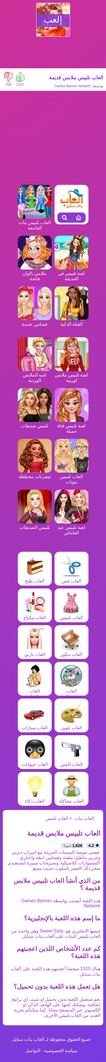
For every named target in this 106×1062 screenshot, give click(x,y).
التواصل (32, 1050)
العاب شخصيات (71, 691)
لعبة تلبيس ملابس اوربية (71, 375)
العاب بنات (84, 818)
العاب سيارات (34, 725)
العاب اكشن (71, 762)
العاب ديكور (71, 652)
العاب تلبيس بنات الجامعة (35, 222)
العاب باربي (34, 652)
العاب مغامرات (34, 691)
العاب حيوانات (34, 762)
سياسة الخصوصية (60, 1050)
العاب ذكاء (34, 798)
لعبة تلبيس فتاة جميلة (71, 425)
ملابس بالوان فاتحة (35, 273)
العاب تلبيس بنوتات (71, 476)
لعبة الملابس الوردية (35, 375)
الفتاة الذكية (71, 321)
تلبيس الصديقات (35, 525)
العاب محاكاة (71, 798)
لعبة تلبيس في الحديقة (71, 273)
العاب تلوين (71, 725)
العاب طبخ (34, 578)
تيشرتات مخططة (35, 474)
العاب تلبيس (71, 615)
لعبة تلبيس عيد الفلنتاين (71, 527)
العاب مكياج (34, 615)
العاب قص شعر (71, 581)
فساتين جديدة (35, 321)
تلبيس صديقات (35, 423)
